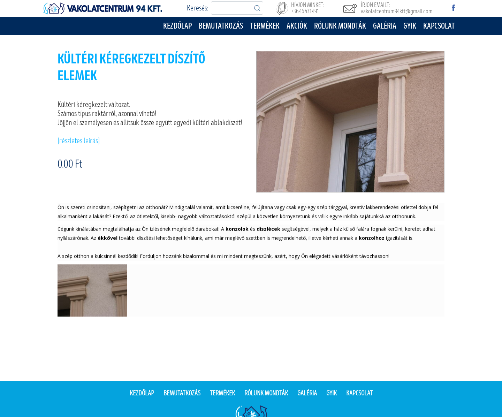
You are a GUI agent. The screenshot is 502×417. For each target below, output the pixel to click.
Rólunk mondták (340, 26)
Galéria (384, 26)
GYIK (409, 26)
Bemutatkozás (221, 26)
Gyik (331, 393)
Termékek (265, 26)
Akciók (297, 26)
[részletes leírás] (79, 142)
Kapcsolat (439, 26)
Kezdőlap (177, 26)
